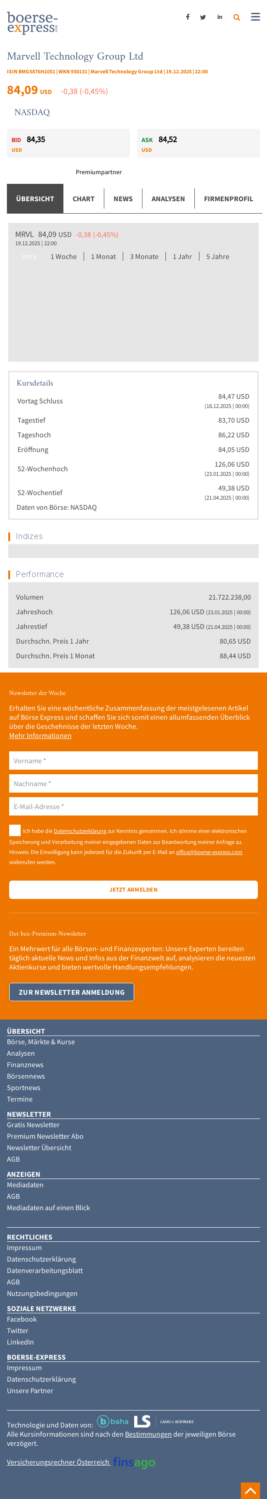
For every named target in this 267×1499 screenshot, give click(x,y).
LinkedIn (20, 1341)
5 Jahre (217, 256)
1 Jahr (182, 256)
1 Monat (103, 256)
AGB (13, 1158)
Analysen (168, 198)
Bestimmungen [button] (148, 1433)
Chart (84, 198)
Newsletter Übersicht (39, 1147)
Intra (29, 256)
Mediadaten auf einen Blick (48, 1207)
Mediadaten (25, 1184)
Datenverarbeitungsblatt (45, 1270)
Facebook (22, 1318)
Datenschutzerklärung (80, 830)
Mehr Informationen (40, 735)
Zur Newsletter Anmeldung (72, 992)
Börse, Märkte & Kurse (41, 1041)
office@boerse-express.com (209, 851)
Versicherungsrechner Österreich (81, 1461)
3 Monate (144, 256)
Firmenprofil (228, 198)
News (123, 198)
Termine (20, 1098)
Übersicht (35, 198)
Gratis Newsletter (33, 1124)
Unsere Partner (30, 1390)
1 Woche (64, 256)
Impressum (24, 1247)
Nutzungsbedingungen (42, 1293)
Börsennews (26, 1075)
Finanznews (25, 1064)
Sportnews (23, 1087)
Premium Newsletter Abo (45, 1136)
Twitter (17, 1330)
